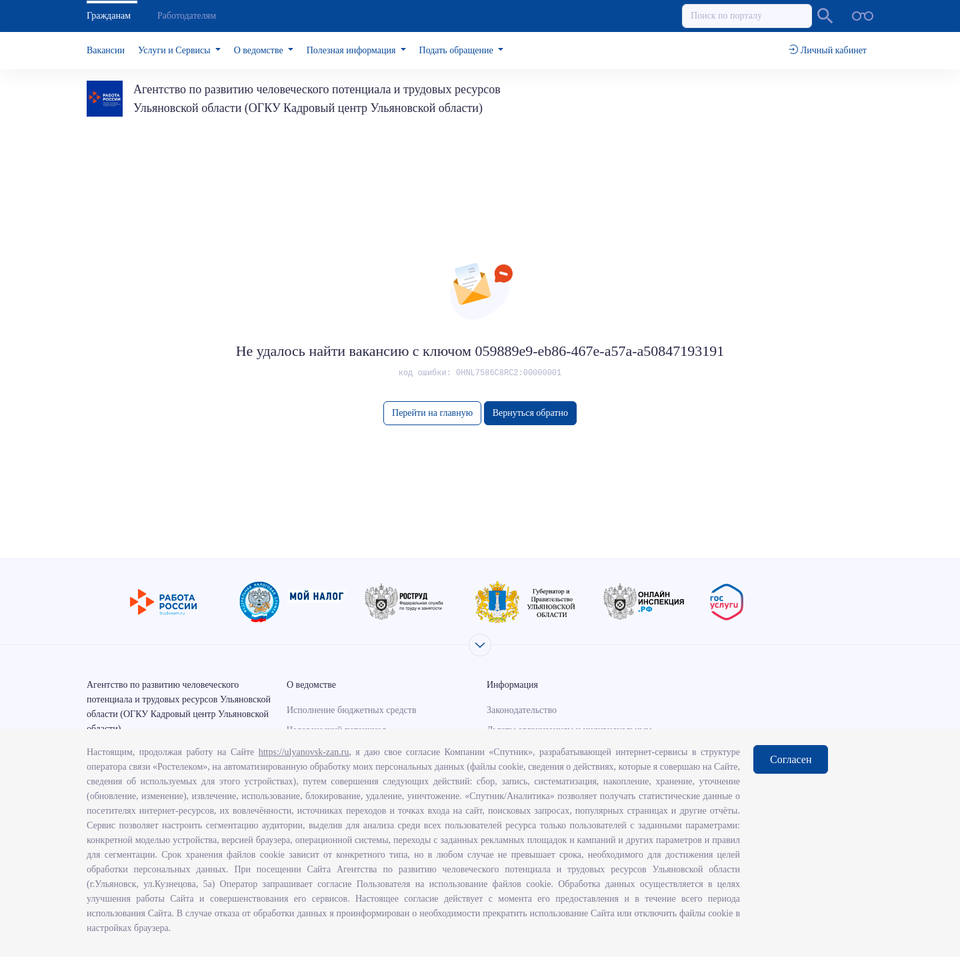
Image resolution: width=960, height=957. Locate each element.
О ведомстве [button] (259, 50)
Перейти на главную (432, 413)
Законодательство (522, 710)
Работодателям (186, 16)
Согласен (790, 759)
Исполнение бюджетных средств (352, 710)
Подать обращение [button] (457, 50)
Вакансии (106, 50)
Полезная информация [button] (352, 50)
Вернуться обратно (530, 413)
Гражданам (109, 16)
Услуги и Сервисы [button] (175, 50)
